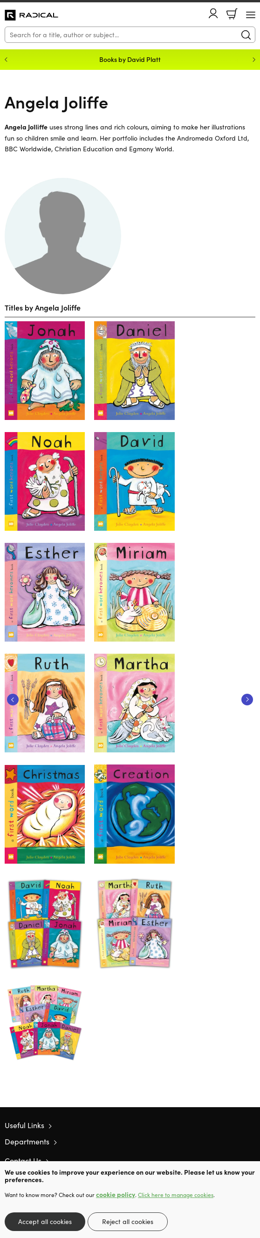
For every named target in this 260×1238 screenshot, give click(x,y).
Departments (27, 1141)
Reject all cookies (127, 1221)
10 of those (31, 15)
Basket (232, 14)
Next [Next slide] (254, 59)
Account (213, 13)
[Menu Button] (250, 15)
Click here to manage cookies (175, 1194)
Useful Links (24, 1125)
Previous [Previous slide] (6, 59)
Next (247, 699)
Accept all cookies (45, 1221)
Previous (13, 699)
